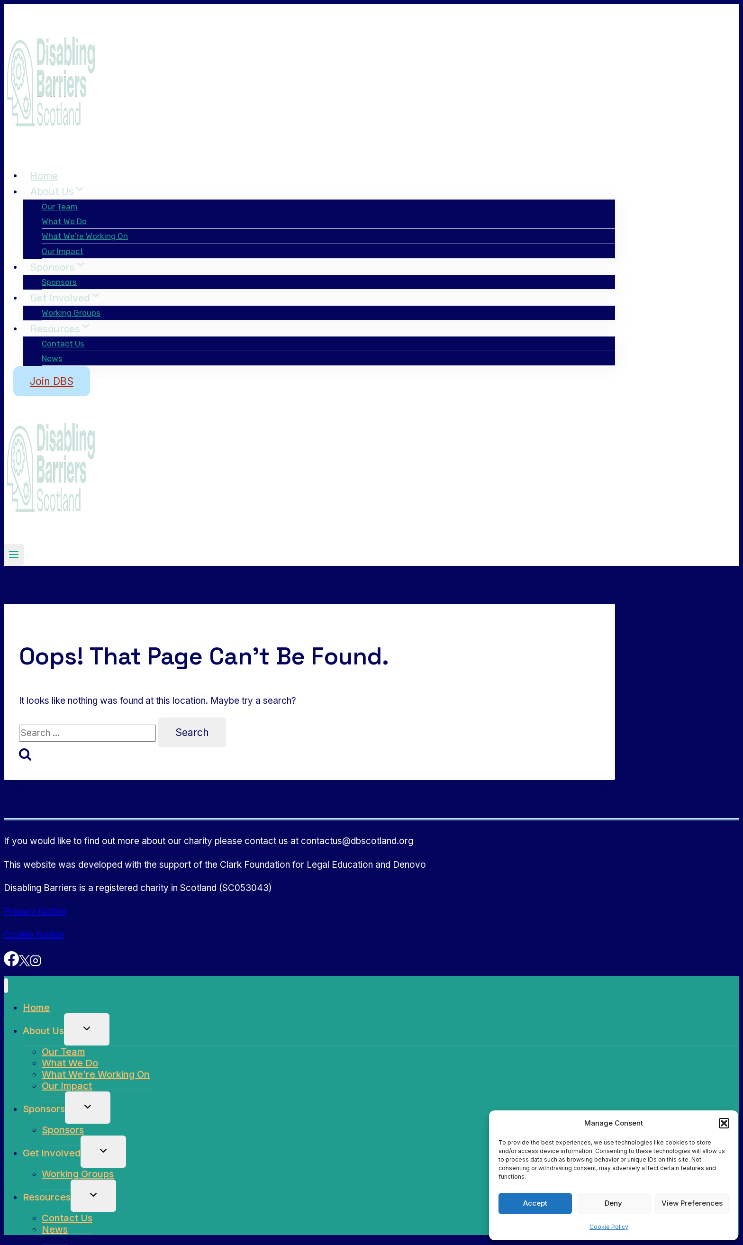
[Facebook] (11, 963)
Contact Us (63, 343)
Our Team (60, 206)
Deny (613, 1203)
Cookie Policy (608, 1226)
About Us (43, 1030)
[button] (724, 1123)
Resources (47, 1197)
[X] (24, 963)
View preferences (692, 1203)
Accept (535, 1203)
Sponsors (59, 282)
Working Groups (71, 313)
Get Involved (52, 1153)
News (52, 358)
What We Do (64, 221)
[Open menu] (14, 555)
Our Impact (62, 251)
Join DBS (51, 381)
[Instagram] (35, 963)
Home (44, 175)
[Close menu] (6, 985)
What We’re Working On (85, 236)
